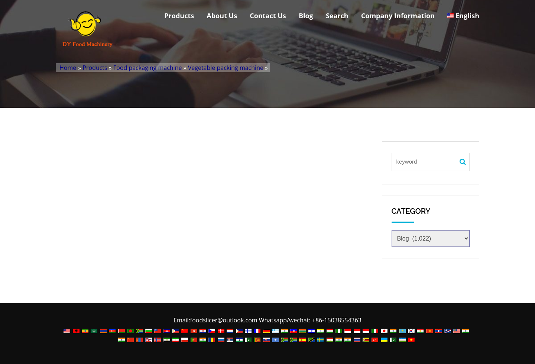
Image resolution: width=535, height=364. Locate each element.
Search (337, 15)
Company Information (398, 15)
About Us (222, 15)
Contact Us (268, 15)
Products (179, 15)
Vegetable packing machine (225, 68)
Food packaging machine (147, 68)
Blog (306, 15)
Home (67, 68)
